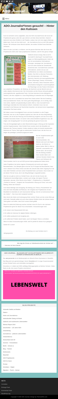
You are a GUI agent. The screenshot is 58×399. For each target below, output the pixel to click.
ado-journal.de (10, 258)
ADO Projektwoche (8, 358)
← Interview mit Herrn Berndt (11, 245)
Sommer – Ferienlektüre (10, 343)
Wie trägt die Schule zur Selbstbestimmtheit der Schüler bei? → (36, 243)
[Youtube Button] (7, 1)
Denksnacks (6, 352)
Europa (5, 364)
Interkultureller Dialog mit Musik (12, 318)
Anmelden (4, 384)
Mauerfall (5, 355)
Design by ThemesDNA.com (38, 397)
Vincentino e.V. (33, 261)
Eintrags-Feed (5, 387)
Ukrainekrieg (7, 330)
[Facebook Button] (1, 1)
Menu (7, 18)
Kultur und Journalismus (10, 315)
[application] (29, 284)
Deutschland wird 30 (9, 340)
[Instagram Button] (4, 1)
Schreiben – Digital (8, 367)
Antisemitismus (7, 336)
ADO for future (7, 361)
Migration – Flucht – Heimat (11, 370)
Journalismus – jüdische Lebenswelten (14, 333)
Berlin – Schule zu (8, 346)
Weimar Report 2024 (9, 324)
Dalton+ (5, 312)
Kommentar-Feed (6, 390)
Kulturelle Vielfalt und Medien (11, 309)
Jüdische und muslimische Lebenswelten (15, 321)
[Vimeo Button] (9, 1)
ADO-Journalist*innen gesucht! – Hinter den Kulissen (29, 27)
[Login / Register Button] (12, 1)
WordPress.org (5, 393)
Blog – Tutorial (7, 349)
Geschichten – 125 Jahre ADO (12, 327)
